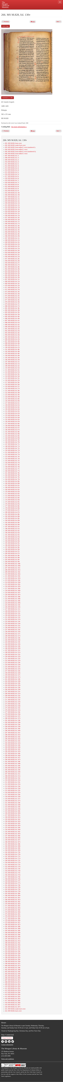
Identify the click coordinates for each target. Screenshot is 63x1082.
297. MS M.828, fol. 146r (12, 753)
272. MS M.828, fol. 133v (13, 702)
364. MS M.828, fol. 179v (13, 891)
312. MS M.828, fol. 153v (13, 784)
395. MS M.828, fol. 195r (12, 955)
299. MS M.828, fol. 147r (12, 757)
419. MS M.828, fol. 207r (12, 1004)
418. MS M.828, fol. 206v (13, 1002)
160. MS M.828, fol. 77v (12, 471)
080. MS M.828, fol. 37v (12, 306)
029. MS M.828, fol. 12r (12, 201)
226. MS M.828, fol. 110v (12, 607)
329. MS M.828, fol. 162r (12, 819)
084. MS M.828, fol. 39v (12, 314)
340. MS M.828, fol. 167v (13, 842)
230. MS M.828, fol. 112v (12, 615)
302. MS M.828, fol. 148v (13, 763)
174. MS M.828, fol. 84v (12, 500)
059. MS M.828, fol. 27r (12, 263)
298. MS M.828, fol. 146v (13, 755)
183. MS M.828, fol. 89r (12, 518)
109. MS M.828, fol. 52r (12, 366)
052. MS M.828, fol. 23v (12, 248)
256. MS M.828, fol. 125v (13, 669)
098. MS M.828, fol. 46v (12, 343)
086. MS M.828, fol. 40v (12, 318)
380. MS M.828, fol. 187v (13, 924)
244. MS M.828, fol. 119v (12, 644)
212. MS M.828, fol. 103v (13, 578)
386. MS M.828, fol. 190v (13, 937)
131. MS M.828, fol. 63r (12, 411)
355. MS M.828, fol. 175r (12, 873)
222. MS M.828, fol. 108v (13, 599)
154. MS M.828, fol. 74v (12, 458)
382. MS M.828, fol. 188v (13, 928)
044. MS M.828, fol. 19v (12, 232)
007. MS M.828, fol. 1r (12, 155)
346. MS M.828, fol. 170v (13, 854)
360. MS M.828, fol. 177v (13, 883)
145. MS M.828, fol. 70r (12, 440)
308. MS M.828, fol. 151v (13, 776)
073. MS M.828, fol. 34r (12, 292)
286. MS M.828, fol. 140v (13, 730)
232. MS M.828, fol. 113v (12, 619)
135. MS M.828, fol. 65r (12, 419)
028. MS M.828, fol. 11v (12, 199)
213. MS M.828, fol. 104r (12, 580)
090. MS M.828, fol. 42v (12, 327)
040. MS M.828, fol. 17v (12, 223)
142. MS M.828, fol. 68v (12, 434)
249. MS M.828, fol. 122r (12, 654)
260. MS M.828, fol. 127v (13, 677)
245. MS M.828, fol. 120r (12, 646)
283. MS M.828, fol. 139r (12, 724)
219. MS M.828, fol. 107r (12, 592)
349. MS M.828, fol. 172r (12, 860)
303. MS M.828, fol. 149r (12, 765)
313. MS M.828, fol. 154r (12, 786)
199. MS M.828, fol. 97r (12, 551)
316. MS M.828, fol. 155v (13, 792)
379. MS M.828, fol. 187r (12, 922)
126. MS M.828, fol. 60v (12, 401)
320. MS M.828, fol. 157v (13, 801)
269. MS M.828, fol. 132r (12, 695)
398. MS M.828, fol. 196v (13, 961)
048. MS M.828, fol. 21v (12, 240)
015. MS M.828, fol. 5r (12, 172)
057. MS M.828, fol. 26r (12, 259)
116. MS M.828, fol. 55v (12, 380)
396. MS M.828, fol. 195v (13, 957)
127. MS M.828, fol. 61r (12, 403)
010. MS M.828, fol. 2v (12, 162)
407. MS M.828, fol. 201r (12, 980)
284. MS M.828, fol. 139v (13, 726)
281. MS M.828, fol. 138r (12, 720)
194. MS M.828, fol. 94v (12, 541)
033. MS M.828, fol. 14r (12, 209)
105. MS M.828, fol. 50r (12, 357)
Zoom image (5, 26)
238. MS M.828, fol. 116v (12, 631)
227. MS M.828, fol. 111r (12, 609)
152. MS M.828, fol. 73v (12, 454)
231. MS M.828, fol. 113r (12, 617)
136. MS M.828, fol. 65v (12, 421)
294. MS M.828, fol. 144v (13, 747)
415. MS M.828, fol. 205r (12, 996)
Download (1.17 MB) (7, 97)
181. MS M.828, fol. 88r (12, 514)
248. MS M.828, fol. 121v (13, 652)
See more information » (19, 127)
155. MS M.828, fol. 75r (12, 460)
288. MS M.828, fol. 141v (13, 735)
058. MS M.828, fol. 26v (12, 261)
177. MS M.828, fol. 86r (12, 506)
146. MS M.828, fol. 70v (12, 442)
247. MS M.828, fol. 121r (12, 650)
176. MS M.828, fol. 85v (12, 504)
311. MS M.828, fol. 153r (12, 782)
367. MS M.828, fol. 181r (12, 897)
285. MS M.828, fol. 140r (12, 728)
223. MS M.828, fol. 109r (12, 601)
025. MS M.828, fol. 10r (12, 193)
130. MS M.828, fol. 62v (12, 409)
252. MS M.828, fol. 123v (13, 660)
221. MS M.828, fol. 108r (12, 596)
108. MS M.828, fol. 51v (12, 364)
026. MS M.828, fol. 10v (12, 195)
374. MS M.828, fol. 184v (13, 912)
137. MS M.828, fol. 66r (12, 423)
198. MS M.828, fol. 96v (12, 549)
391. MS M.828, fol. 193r (12, 947)
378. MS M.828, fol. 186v (13, 920)
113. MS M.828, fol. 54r (12, 374)
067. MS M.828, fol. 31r (12, 279)
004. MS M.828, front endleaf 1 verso (16, 149)
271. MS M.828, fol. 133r (12, 700)
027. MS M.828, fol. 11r (12, 197)
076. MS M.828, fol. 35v (12, 298)
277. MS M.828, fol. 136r (12, 712)
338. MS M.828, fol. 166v (13, 838)
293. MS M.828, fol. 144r (12, 745)
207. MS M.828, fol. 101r (12, 568)
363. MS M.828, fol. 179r (12, 889)
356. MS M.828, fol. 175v (13, 875)
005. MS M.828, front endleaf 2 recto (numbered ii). (20, 151)
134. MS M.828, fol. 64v (12, 417)
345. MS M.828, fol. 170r (12, 852)
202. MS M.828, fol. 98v (12, 557)
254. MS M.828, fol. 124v (13, 664)
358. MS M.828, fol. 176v (13, 879)
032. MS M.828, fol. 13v (12, 207)
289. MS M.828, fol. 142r (12, 737)
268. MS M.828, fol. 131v (13, 693)
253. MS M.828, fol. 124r (12, 662)
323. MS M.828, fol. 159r (12, 807)
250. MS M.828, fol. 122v (13, 656)
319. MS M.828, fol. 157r (12, 798)
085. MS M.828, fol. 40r (12, 316)
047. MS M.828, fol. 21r (12, 238)
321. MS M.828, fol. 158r (12, 803)
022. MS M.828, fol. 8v (12, 186)
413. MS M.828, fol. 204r (12, 992)
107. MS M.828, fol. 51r (12, 362)
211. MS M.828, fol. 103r (12, 576)
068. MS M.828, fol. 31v (12, 281)
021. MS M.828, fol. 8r (12, 184)
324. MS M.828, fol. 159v (13, 809)
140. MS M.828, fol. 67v (12, 430)
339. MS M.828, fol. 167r (12, 840)
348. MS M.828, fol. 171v (13, 858)
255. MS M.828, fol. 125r (12, 667)
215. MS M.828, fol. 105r (12, 584)
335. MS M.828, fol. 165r (12, 831)
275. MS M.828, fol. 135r (12, 708)
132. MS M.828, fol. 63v (12, 413)
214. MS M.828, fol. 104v (13, 582)
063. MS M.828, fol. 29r (12, 271)
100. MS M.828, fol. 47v (12, 347)
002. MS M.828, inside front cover (15, 145)
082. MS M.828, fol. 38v (12, 310)
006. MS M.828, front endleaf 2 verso (16, 153)
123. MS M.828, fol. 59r (12, 395)
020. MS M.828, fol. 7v (12, 182)
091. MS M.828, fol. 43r (12, 329)
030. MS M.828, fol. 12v (12, 203)
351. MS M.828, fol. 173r (12, 864)
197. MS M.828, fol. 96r (12, 547)
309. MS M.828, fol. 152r (12, 778)
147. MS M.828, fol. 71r (12, 444)
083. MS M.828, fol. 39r (12, 312)
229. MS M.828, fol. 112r (12, 613)
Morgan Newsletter (7, 1038)
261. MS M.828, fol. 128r (12, 679)
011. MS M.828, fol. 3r (12, 164)
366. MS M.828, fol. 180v (13, 895)
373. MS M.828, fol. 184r (12, 910)
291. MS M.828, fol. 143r (12, 741)
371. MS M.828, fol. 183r (12, 906)
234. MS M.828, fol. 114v (12, 623)
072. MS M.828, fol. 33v (12, 289)
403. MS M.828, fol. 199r (12, 972)
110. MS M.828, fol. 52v (12, 368)
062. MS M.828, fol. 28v (12, 269)
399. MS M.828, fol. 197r (12, 963)
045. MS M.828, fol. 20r (12, 234)
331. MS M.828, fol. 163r (12, 823)
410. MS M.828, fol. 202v (13, 986)
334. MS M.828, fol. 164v (13, 829)
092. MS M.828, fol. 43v (12, 331)
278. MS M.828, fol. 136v (13, 714)
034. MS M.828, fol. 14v (12, 211)
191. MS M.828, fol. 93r (12, 535)
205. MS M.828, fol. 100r (12, 563)
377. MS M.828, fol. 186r (12, 918)
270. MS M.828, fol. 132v (13, 697)
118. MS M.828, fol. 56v (12, 384)
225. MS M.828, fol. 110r (12, 605)
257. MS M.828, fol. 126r (12, 671)
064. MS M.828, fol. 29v (12, 273)
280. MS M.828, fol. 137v (13, 718)
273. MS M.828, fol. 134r (12, 704)
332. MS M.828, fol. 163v (13, 825)
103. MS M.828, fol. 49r (12, 353)
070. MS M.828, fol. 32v (12, 285)
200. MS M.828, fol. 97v (12, 553)
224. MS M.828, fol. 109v (13, 603)
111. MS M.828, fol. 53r (12, 370)
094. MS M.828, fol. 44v (12, 335)
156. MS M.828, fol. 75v (12, 463)
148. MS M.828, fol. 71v (12, 446)
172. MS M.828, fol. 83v (12, 495)
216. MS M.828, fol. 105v (13, 586)
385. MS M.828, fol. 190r (12, 934)
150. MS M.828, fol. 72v (12, 450)
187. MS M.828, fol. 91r (12, 526)
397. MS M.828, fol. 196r (12, 959)
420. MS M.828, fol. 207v (13, 1007)
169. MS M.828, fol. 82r (12, 489)
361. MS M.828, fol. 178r (12, 885)
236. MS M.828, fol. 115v (12, 627)
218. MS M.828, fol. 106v (13, 590)
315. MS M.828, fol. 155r (12, 790)
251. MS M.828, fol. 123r (12, 658)
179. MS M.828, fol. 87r (12, 510)
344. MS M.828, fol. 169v (13, 850)
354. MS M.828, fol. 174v (13, 871)
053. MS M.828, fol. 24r (12, 250)
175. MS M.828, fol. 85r (12, 502)
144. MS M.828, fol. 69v (12, 438)
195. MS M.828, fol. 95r (12, 543)
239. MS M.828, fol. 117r (12, 634)
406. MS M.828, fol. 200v (13, 978)
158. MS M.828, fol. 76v (12, 467)
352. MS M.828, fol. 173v (13, 866)
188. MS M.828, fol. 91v (12, 528)
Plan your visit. (12, 11)
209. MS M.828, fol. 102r (12, 572)
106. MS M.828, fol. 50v (12, 360)
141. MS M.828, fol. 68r (12, 432)
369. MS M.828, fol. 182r (12, 901)
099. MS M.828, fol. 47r (12, 345)
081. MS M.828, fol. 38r (12, 308)
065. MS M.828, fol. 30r (12, 275)
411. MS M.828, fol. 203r (12, 988)
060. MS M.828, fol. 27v (12, 265)
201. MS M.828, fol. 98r (12, 555)
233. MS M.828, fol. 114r (12, 621)
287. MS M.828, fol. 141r (12, 733)
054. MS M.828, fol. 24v (12, 252)
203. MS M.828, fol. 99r (12, 559)
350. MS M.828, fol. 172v (13, 862)
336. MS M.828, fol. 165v (13, 833)
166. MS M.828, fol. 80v (12, 483)
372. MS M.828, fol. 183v (13, 908)
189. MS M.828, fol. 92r (12, 531)
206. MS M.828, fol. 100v (13, 566)
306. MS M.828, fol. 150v (13, 772)
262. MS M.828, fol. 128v (13, 681)
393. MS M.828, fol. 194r (12, 951)
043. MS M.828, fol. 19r (12, 230)
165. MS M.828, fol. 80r (12, 481)
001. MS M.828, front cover (13, 143)
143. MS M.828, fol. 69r (12, 436)
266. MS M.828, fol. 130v (13, 689)
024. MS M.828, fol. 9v (12, 190)
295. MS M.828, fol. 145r (12, 749)
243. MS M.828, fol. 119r (12, 642)
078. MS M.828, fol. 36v (12, 302)
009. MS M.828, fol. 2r (12, 160)
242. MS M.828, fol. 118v (12, 640)
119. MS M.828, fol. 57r (12, 386)
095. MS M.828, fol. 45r (12, 337)
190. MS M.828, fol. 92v (12, 533)
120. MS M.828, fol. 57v (12, 388)
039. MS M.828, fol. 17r (12, 221)
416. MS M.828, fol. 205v (13, 998)
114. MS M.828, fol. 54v (12, 376)
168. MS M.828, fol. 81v (12, 487)
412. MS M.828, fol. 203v (13, 990)
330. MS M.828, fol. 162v (13, 821)
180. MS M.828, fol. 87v (12, 512)
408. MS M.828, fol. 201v (13, 982)
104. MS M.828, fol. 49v (12, 355)
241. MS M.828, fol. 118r (12, 638)
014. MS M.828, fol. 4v (12, 170)
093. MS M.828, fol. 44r (12, 333)
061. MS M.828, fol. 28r (12, 267)
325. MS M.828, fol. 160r (12, 811)
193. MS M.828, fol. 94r (12, 539)
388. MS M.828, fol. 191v (13, 941)
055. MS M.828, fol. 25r (12, 254)
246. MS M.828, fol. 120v (13, 648)
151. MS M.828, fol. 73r (12, 452)
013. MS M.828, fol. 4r (12, 168)
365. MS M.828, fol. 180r (12, 893)
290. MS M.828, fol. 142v (13, 739)
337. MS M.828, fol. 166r (12, 836)
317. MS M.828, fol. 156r (12, 794)
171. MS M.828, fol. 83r (12, 493)
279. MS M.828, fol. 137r (12, 716)
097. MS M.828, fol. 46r (12, 341)
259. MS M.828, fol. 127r (12, 675)
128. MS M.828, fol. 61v (12, 405)
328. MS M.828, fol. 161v (13, 817)
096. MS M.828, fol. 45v (12, 339)
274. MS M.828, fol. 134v (13, 706)
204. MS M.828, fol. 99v (12, 561)
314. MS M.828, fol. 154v (13, 788)
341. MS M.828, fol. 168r (12, 844)
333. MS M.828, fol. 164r (12, 827)
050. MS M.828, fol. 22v (12, 244)
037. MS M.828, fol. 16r (12, 217)
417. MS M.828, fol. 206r (12, 1000)
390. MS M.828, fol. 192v (13, 945)
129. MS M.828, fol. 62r (12, 407)
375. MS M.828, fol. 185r (12, 914)
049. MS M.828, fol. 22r (12, 242)
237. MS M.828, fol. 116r (12, 629)
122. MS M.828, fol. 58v (12, 392)
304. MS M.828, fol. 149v (13, 768)
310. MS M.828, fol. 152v (13, 780)
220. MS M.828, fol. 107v (13, 594)
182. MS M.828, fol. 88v (12, 516)
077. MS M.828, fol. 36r (12, 300)
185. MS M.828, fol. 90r (12, 522)
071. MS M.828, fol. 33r (12, 287)
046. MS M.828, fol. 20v (12, 236)
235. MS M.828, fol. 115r (12, 625)
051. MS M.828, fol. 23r (12, 246)
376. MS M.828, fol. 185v (13, 916)
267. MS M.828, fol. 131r (12, 691)
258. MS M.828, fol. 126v (13, 673)
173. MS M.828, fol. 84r (12, 498)
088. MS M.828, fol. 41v (12, 322)
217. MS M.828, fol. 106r (12, 588)
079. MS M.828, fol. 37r (12, 304)
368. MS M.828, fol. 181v (13, 899)
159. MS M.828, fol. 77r (12, 469)
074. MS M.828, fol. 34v (12, 294)
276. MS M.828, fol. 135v (13, 710)
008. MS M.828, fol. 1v (12, 157)
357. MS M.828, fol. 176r (12, 877)
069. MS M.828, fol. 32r (12, 283)
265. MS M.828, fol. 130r (12, 687)
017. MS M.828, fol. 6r (12, 176)
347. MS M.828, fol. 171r (12, 856)
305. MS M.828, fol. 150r (12, 770)
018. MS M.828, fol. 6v (12, 178)
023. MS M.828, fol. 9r (12, 188)
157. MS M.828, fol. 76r (12, 465)
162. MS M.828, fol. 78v (12, 475)
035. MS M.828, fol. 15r (12, 213)
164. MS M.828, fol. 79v (12, 479)
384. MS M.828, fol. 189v (13, 932)
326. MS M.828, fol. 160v (13, 813)
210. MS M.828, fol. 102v (13, 574)
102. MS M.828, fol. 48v (12, 351)
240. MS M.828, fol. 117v (12, 636)
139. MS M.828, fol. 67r (12, 427)
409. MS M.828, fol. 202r (12, 984)
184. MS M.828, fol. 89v (12, 520)
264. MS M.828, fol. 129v (13, 685)
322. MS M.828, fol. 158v (13, 805)
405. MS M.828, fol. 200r (12, 976)
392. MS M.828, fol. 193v (13, 949)
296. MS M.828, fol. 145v (13, 751)
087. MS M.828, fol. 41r (12, 320)
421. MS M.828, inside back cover (15, 1009)
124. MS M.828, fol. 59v (12, 397)
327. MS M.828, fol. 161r (12, 815)
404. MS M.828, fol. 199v (13, 974)
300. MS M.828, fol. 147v (13, 759)
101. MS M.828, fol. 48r (12, 349)
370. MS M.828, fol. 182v (13, 904)
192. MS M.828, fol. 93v (12, 537)
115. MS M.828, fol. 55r (12, 378)
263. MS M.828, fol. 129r (12, 683)
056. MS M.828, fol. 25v (12, 256)
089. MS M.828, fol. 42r (12, 324)
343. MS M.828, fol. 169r (12, 848)
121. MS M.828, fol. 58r (12, 390)
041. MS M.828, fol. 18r (12, 226)
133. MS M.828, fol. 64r (12, 415)
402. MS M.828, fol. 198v (13, 969)
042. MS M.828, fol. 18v (12, 228)
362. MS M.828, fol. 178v (13, 887)
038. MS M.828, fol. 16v (12, 219)
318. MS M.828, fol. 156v (13, 796)
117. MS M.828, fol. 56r (12, 382)
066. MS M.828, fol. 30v (12, 277)
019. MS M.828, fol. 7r (12, 180)
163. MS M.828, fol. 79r (12, 477)
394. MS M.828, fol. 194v (13, 953)
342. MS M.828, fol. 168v (13, 846)
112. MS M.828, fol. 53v (12, 372)
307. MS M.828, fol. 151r (12, 774)
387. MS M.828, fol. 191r (12, 939)
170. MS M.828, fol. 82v (12, 491)
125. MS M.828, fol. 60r (12, 399)
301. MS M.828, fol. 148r (12, 761)
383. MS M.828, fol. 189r (12, 930)
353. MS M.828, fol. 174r (12, 869)
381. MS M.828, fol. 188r (12, 926)
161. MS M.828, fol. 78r (12, 473)
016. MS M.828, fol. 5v (12, 174)
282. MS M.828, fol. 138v (13, 722)
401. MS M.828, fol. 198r (12, 967)
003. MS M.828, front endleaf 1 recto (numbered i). (20, 147)
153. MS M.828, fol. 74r (12, 456)
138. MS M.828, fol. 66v (12, 425)
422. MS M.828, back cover (13, 1011)
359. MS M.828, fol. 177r (12, 881)
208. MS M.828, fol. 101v (13, 570)
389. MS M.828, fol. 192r (12, 943)
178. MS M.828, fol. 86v (12, 508)
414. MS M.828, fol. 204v (13, 994)
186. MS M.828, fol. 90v (12, 524)
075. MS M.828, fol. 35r (12, 296)
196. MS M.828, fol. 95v (12, 545)
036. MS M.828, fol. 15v (12, 215)
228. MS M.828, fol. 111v (12, 611)
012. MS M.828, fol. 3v (12, 166)
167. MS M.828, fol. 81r (12, 485)
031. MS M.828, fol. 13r (12, 205)
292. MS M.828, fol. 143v (13, 743)
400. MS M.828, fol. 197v (13, 965)
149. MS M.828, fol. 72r (12, 448)
